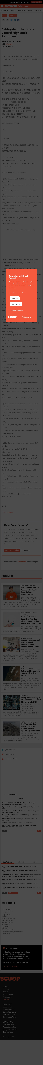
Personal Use (16, 304)
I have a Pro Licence (16, 310)
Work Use (15, 298)
